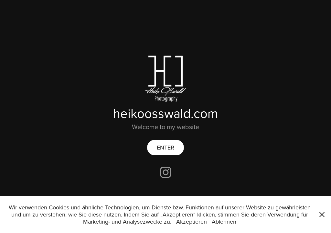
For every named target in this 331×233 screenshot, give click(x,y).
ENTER (165, 147)
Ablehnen (224, 221)
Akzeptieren (191, 221)
